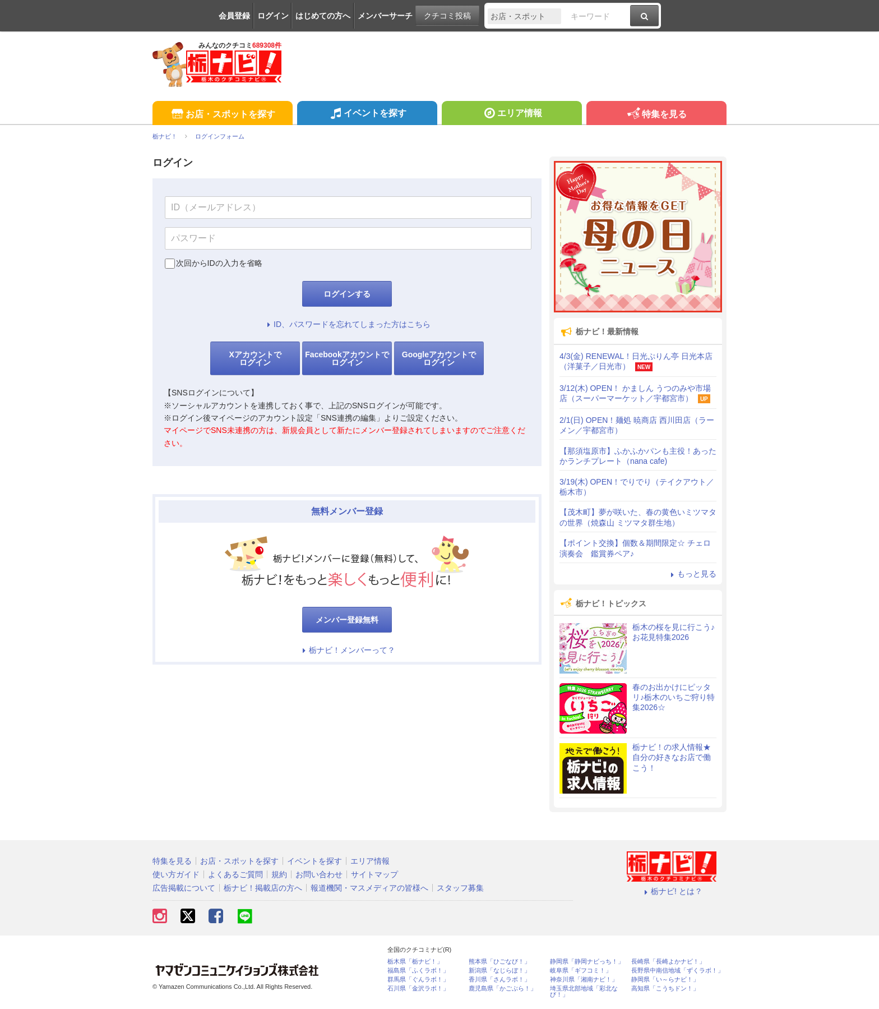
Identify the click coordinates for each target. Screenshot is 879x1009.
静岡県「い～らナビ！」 (665, 979)
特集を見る (656, 115)
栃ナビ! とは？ (671, 891)
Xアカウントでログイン (255, 358)
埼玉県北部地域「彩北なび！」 (584, 991)
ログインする (347, 293)
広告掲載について (183, 887)
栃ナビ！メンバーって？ (347, 650)
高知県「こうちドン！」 (665, 988)
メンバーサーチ (385, 15)
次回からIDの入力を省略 (219, 263)
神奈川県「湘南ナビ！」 (584, 979)
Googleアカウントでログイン (439, 358)
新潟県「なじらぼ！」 (499, 970)
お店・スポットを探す (222, 115)
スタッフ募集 (460, 887)
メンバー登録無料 (347, 619)
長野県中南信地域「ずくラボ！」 (677, 970)
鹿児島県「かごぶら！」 (502, 988)
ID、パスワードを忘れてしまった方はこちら (347, 324)
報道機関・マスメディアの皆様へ (369, 887)
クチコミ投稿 (447, 15)
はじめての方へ (322, 15)
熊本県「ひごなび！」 (499, 962)
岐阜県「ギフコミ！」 (581, 970)
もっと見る (691, 573)
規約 (279, 874)
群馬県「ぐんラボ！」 (418, 979)
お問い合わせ (319, 874)
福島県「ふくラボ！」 (418, 970)
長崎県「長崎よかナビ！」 (668, 962)
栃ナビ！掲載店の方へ (263, 887)
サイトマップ (374, 874)
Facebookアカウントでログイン (346, 358)
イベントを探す (367, 114)
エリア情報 (512, 114)
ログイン (273, 15)
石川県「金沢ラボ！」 (418, 988)
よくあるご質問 (235, 874)
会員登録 (234, 15)
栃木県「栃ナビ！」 (415, 962)
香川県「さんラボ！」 (499, 979)
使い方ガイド (176, 874)
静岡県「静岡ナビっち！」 (587, 962)
